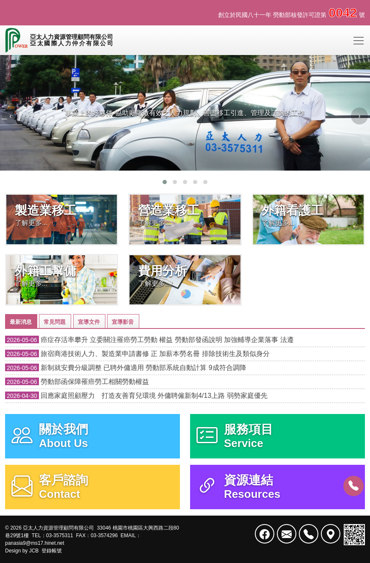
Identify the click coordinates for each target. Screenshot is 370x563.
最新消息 (21, 322)
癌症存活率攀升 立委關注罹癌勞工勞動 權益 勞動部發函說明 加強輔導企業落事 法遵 (149, 339)
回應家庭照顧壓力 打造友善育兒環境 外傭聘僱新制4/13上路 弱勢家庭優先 (136, 395)
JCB (34, 551)
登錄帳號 (51, 551)
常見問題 (55, 322)
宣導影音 (123, 322)
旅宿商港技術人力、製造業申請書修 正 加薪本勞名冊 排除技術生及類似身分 (137, 353)
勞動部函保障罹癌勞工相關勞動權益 (77, 381)
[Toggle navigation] (358, 40)
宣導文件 (89, 322)
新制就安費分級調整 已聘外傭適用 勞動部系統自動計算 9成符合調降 (125, 367)
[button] (165, 182)
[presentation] (10, 116)
